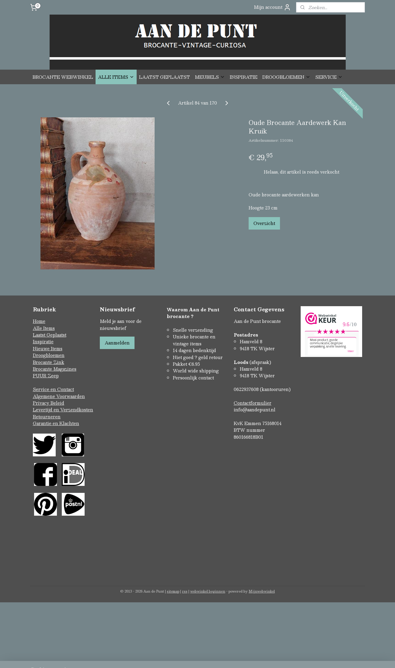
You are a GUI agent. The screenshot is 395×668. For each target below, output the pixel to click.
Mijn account (272, 7)
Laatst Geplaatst (49, 334)
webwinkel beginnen (207, 591)
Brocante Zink (48, 362)
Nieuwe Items (47, 348)
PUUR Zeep (46, 375)
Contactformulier (252, 403)
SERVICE (329, 77)
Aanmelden (117, 342)
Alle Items (44, 328)
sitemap (173, 591)
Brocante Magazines (54, 368)
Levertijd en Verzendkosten (63, 409)
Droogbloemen (49, 355)
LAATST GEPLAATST (164, 77)
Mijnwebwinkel (262, 591)
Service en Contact (53, 389)
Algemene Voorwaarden (59, 396)
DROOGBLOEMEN (286, 77)
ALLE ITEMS (116, 77)
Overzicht (264, 223)
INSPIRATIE (243, 77)
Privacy (42, 403)
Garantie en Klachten (56, 423)
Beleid (57, 403)
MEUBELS (210, 77)
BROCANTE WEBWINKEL (63, 77)
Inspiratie (43, 341)
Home (39, 321)
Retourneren (47, 416)
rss (184, 591)
